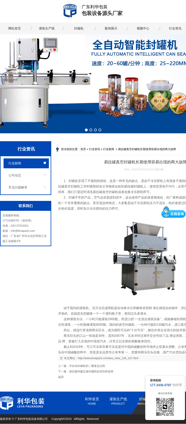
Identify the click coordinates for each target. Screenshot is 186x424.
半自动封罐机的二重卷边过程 (87, 365)
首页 (83, 149)
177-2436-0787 (160, 385)
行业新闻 (14, 163)
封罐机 (79, 28)
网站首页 (14, 28)
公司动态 (14, 175)
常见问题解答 (17, 187)
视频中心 (143, 28)
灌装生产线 (47, 28)
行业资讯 (94, 149)
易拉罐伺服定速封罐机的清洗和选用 (91, 371)
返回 (61, 377)
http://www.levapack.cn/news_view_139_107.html (108, 358)
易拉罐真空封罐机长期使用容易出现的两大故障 (147, 149)
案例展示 (111, 28)
